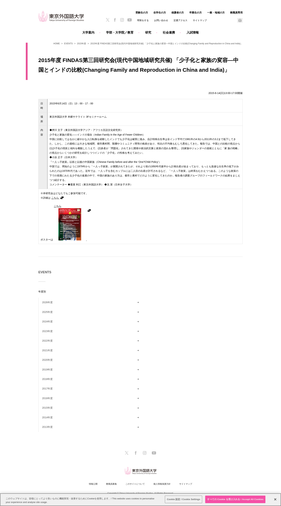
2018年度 (47, 379)
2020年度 (47, 359)
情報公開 (93, 484)
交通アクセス (180, 20)
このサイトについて (135, 484)
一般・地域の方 (216, 12)
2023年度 (47, 331)
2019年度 (47, 369)
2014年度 (47, 417)
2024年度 (47, 321)
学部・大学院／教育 (120, 32)
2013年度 (47, 426)
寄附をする (143, 20)
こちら (55, 197)
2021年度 (47, 350)
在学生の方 (159, 12)
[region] (140, 499)
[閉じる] (275, 499)
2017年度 (47, 388)
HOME (56, 43)
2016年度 (47, 398)
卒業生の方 (195, 12)
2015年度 (81, 43)
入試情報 (193, 32)
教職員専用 (236, 12)
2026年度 (47, 302)
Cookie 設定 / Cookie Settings (183, 499)
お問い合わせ (161, 20)
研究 (148, 32)
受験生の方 (141, 12)
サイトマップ (200, 20)
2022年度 (47, 340)
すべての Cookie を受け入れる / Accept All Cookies (235, 499)
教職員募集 (111, 484)
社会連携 (169, 32)
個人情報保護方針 (162, 484)
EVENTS (68, 43)
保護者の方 (177, 12)
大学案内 (88, 32)
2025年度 (47, 312)
